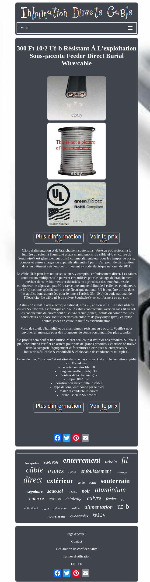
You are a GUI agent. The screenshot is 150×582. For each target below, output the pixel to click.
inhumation (60, 508)
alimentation (98, 507)
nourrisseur (57, 516)
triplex (56, 470)
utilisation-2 (31, 508)
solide (76, 508)
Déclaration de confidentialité (76, 549)
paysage (121, 472)
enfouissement (96, 471)
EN (73, 564)
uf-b (123, 506)
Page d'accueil (77, 534)
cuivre (94, 498)
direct (33, 479)
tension (55, 499)
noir (86, 491)
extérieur (60, 480)
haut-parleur (32, 463)
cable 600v (51, 462)
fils (122, 500)
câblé (72, 472)
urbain (111, 461)
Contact (76, 541)
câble (34, 469)
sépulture (35, 491)
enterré (36, 498)
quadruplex (79, 516)
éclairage (74, 498)
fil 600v (72, 492)
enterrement (81, 460)
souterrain (115, 480)
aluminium (110, 490)
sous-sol (55, 491)
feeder (111, 499)
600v (99, 514)
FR (80, 564)
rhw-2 (45, 508)
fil (125, 460)
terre (81, 482)
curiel (92, 482)
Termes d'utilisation (77, 556)
